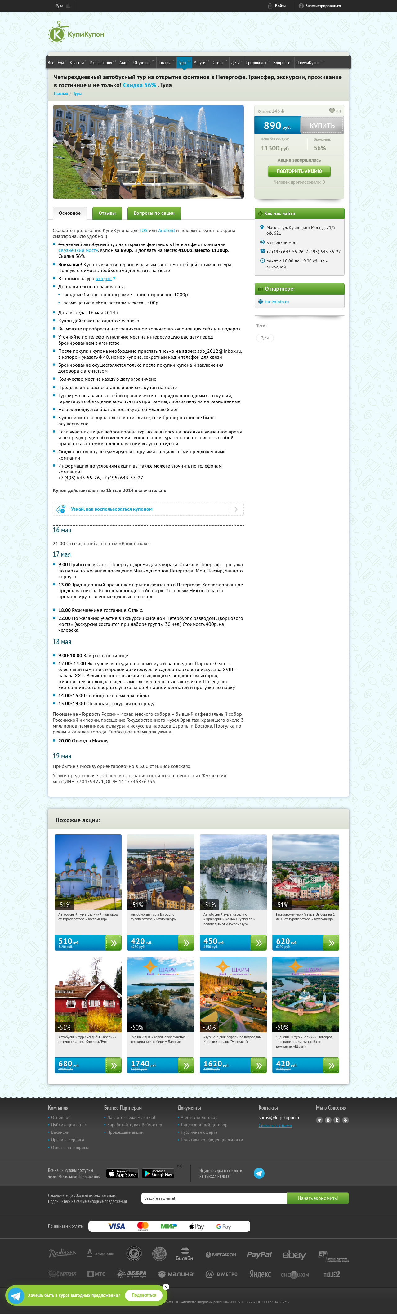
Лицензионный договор (204, 1125)
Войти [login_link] (280, 5)
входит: (104, 278)
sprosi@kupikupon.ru (280, 1117)
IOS (144, 230)
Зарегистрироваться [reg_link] (323, 5)
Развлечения (103, 62)
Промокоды (258, 62)
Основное (70, 213)
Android (167, 230)
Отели (220, 62)
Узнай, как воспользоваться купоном (112, 509)
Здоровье (283, 62)
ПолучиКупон (310, 62)
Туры (184, 62)
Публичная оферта (199, 1132)
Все (51, 62)
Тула (59, 5)
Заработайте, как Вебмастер (134, 1125)
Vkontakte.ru (328, 1120)
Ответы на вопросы (70, 1147)
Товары (166, 62)
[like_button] (332, 111)
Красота (78, 62)
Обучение (144, 62)
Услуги (201, 62)
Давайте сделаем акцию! (131, 1117)
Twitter (336, 1120)
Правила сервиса (67, 1139)
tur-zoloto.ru (277, 301)
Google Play (158, 1173)
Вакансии (60, 1132)
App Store (122, 1173)
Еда (62, 62)
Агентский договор (199, 1117)
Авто (124, 62)
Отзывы (107, 213)
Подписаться (144, 1295)
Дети (236, 62)
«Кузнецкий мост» (78, 250)
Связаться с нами (275, 1125)
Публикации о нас (69, 1125)
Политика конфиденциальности (212, 1139)
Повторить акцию (299, 171)
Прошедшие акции (125, 1132)
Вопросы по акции (154, 213)
